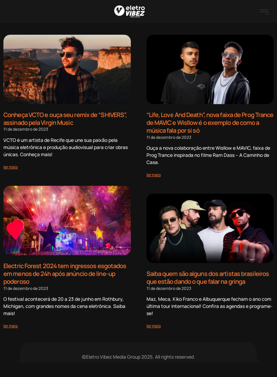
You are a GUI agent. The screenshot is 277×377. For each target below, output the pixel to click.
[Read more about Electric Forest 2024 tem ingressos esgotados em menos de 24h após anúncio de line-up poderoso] (10, 324)
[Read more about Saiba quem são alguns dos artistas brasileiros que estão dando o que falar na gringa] (153, 324)
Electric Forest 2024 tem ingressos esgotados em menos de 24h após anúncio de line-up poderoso (64, 272)
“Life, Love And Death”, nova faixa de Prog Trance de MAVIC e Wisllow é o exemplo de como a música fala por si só (210, 122)
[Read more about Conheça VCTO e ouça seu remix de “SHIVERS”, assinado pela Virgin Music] (10, 166)
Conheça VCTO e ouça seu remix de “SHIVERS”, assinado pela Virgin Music (65, 119)
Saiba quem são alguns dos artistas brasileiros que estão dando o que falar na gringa (207, 277)
